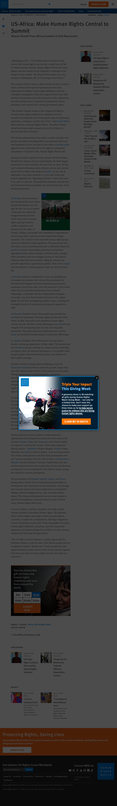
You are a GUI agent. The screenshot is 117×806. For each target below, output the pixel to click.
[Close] (96, 377)
